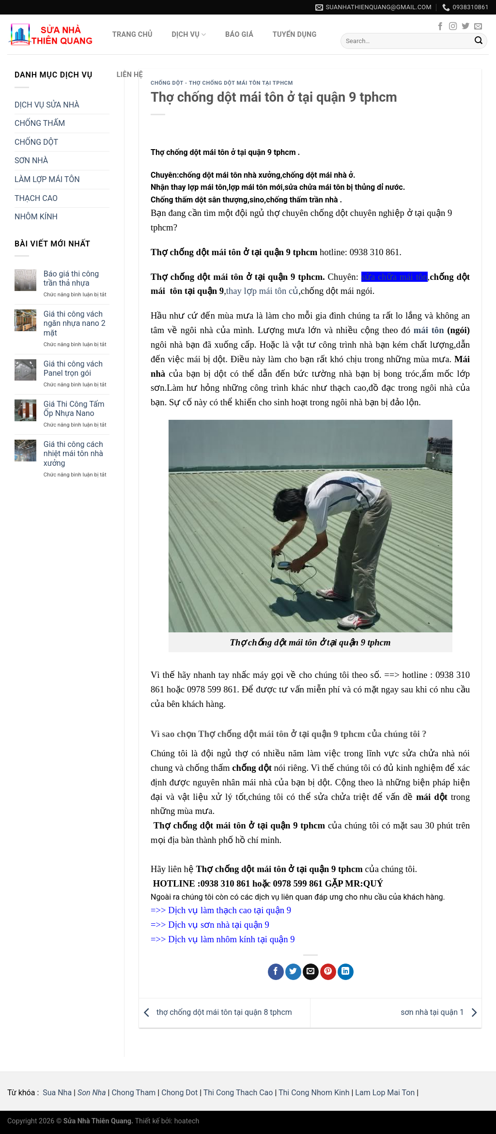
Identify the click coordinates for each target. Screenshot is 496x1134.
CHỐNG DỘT (36, 142)
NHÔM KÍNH (36, 216)
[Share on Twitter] (293, 972)
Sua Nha (56, 1092)
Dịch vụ (188, 34)
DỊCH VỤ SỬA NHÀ (47, 104)
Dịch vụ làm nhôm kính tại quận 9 (231, 939)
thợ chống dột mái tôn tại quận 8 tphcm (215, 1012)
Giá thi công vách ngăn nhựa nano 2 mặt (75, 323)
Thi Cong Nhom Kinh (314, 1092)
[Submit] (478, 41)
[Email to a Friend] (311, 972)
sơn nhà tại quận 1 (441, 1012)
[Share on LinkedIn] (346, 972)
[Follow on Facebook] (440, 26)
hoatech (187, 1121)
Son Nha (92, 1092)
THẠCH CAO (36, 198)
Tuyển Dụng (295, 35)
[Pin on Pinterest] (328, 972)
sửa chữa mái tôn (394, 277)
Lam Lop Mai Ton (385, 1092)
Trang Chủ (132, 35)
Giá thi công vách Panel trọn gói (73, 368)
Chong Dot (179, 1092)
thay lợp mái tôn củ (262, 291)
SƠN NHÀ (31, 160)
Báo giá (239, 35)
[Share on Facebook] (276, 972)
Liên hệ (130, 75)
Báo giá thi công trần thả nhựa (71, 278)
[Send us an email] (478, 26)
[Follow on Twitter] (465, 26)
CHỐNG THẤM (40, 123)
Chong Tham (133, 1092)
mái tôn (429, 330)
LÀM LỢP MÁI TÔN (47, 179)
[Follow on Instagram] (453, 26)
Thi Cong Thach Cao (238, 1092)
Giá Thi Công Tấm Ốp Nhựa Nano (74, 408)
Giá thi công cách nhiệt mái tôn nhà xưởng (73, 453)
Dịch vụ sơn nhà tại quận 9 (218, 924)
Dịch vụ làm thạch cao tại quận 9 (229, 910)
